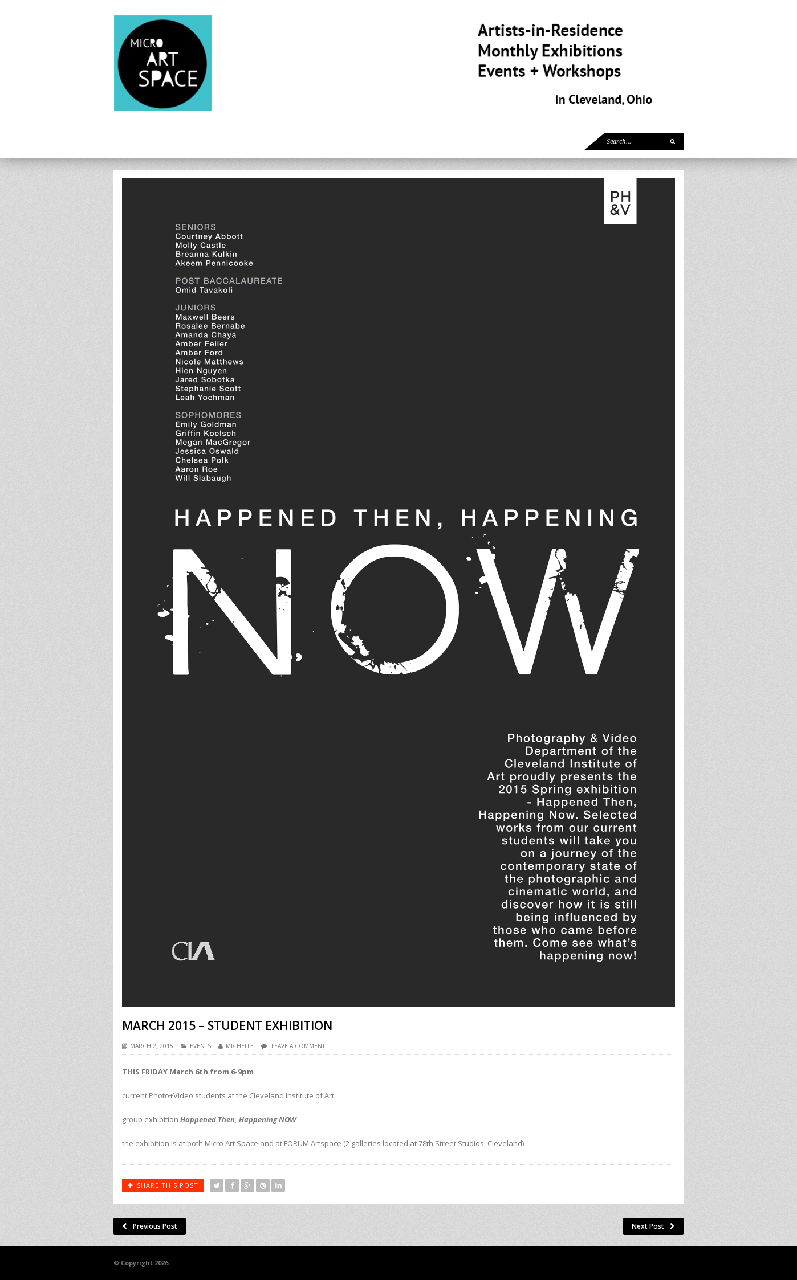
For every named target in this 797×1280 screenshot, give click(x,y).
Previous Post (149, 1226)
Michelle (240, 1046)
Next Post (653, 1226)
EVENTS (200, 1046)
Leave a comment (298, 1046)
